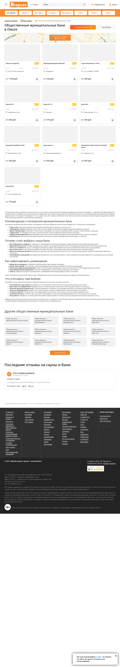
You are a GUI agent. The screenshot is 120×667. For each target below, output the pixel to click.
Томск (82, 422)
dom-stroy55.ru (105, 421)
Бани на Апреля (12, 63)
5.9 (75, 104)
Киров (46, 442)
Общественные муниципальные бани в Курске (14, 342)
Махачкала (66, 417)
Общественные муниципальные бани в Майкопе (43, 342)
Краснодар (48, 444)
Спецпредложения (82, 27)
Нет (30, 386)
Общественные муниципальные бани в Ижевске (71, 331)
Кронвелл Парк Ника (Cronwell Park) (94, 146)
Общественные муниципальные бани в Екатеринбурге (14, 331)
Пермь (64, 436)
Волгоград (48, 422)
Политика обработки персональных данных (11, 427)
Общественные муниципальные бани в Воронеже (100, 320)
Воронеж (47, 424)
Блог (7, 450)
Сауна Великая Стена (90, 63)
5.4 (37, 104)
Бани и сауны (30, 412)
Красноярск (66, 412)
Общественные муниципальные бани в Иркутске (100, 331)
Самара (65, 444)
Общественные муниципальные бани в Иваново (43, 331)
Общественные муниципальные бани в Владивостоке (71, 320)
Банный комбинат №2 (15, 145)
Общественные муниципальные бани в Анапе (17, 319)
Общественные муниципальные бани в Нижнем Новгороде (100, 342)
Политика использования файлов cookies (12, 434)
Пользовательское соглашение (12, 439)
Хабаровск (84, 434)
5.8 (113, 63)
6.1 (113, 104)
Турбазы (28, 417)
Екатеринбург (49, 427)
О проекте (10, 412)
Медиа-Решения (109, 463)
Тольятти (84, 420)
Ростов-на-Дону (68, 439)
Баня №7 (84, 104)
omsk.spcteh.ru (105, 416)
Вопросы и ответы (10, 418)
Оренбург (65, 431)
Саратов (83, 415)
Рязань (64, 441)
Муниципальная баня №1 (54, 63)
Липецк (64, 415)
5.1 (37, 63)
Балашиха (47, 415)
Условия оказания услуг (11, 444)
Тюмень (83, 427)
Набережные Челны (67, 423)
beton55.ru (104, 418)
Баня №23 (10, 186)
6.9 (75, 63)
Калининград (49, 437)
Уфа (81, 432)
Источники (29, 422)
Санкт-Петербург (86, 412)
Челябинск (84, 439)
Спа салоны (29, 420)
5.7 (37, 145)
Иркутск (47, 432)
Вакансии (9, 415)
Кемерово (48, 439)
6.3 (113, 145)
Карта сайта (10, 447)
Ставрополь (85, 417)
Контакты (9, 421)
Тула (82, 424)
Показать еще (60, 353)
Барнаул (47, 417)
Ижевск (47, 429)
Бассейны (28, 415)
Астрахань (48, 412)
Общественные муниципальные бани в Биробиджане (43, 320)
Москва (65, 420)
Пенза (64, 434)
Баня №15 (10, 104)
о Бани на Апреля (26, 373)
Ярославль (84, 442)
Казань (46, 434)
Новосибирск (67, 429)
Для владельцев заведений (12, 453)
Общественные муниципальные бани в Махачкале (71, 342)
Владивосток (49, 420)
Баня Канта (48, 145)
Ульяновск (84, 429)
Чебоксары (84, 437)
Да (24, 386)
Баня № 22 (48, 104)
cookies (99, 657)
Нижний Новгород (69, 426)
